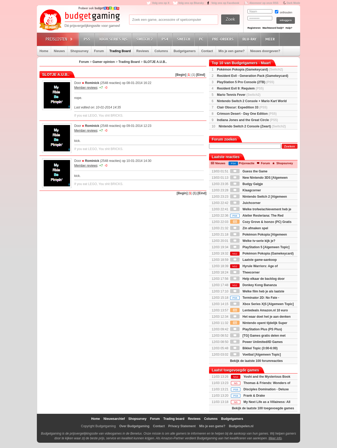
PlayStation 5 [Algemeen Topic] (260, 247)
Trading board (173, 419)
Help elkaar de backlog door (257, 279)
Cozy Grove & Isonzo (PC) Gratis (260, 222)
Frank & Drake (254, 395)
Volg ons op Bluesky (191, 3)
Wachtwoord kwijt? (273, 28)
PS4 (166, 39)
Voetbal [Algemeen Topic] (255, 354)
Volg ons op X (160, 3)
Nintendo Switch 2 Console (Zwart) (252, 126)
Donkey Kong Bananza (253, 285)
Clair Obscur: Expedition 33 (242, 107)
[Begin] (180, 75)
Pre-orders (223, 39)
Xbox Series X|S (114, 39)
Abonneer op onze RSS (264, 3)
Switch (184, 39)
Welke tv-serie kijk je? (252, 241)
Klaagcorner (245, 190)
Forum (99, 51)
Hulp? (288, 28)
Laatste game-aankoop (253, 260)
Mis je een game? (232, 51)
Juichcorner (245, 203)
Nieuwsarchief (114, 419)
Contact (207, 51)
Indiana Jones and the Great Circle (247, 120)
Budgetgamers (185, 51)
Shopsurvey (79, 51)
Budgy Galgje (246, 184)
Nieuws (59, 51)
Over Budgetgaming (134, 426)
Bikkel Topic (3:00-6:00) (254, 348)
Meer (270, 39)
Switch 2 (145, 39)
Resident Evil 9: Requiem (240, 88)
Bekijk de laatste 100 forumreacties (256, 361)
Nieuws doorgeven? (265, 51)
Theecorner (245, 272)
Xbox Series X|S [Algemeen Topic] (262, 304)
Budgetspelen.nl (241, 426)
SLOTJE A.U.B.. (155, 62)
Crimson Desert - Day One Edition (247, 114)
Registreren (254, 28)
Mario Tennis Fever (238, 95)
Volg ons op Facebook (225, 3)
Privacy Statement (182, 426)
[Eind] (200, 75)
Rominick (92, 83)
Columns (161, 51)
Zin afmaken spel (249, 228)
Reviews (142, 51)
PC (202, 39)
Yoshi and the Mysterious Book (267, 377)
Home (43, 51)
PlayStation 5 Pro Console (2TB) (245, 82)
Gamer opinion (103, 62)
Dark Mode (293, 3)
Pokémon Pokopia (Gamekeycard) (250, 69)
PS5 (88, 39)
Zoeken (289, 146)
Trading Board (120, 51)
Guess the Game (248, 171)
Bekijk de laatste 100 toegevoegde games (263, 408)
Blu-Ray (250, 39)
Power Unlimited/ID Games (256, 342)
